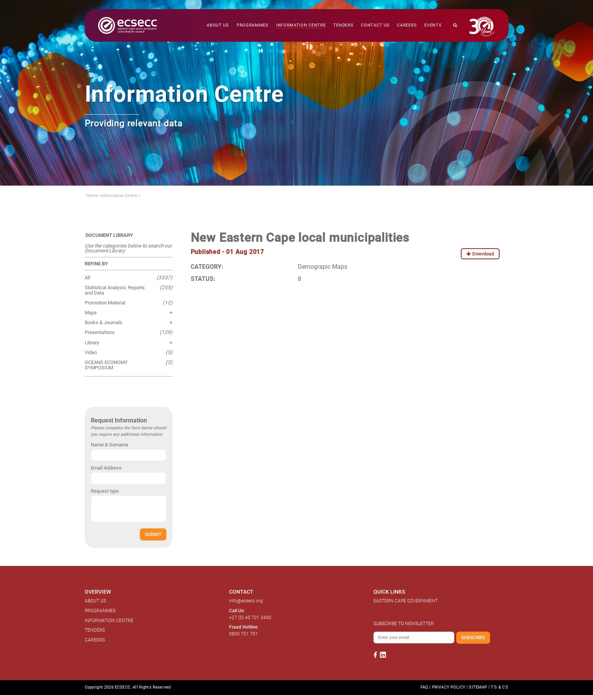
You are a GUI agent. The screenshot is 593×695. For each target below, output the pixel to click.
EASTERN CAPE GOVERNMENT (405, 601)
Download (480, 254)
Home (92, 195)
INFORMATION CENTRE (109, 620)
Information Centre (119, 195)
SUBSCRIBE (473, 637)
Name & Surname (109, 445)
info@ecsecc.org (246, 601)
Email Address (106, 468)
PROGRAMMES (100, 610)
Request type (105, 491)
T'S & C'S (499, 687)
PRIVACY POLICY (448, 687)
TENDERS (95, 630)
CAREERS (95, 640)
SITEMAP (478, 687)
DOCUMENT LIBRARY (109, 235)
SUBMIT (153, 534)
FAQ (424, 687)
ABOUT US (95, 601)
